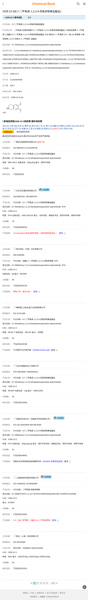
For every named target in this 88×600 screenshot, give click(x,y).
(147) (57, 129)
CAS (32, 593)
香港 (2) (47, 129)
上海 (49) (13, 126)
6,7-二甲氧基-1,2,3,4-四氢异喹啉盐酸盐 (48, 30)
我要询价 (8, 132)
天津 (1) (21, 126)
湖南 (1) (63, 126)
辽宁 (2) (18, 129)
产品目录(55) (18, 174)
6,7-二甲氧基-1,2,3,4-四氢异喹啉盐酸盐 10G (30, 34)
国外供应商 (36, 121)
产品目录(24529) (20, 344)
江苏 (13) (33, 129)
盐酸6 (8, 34)
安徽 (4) (25, 129)
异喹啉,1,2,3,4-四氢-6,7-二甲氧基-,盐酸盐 (19, 39)
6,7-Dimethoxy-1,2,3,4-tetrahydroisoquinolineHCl (49, 68)
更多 (29, 17)
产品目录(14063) (20, 402)
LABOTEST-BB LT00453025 (40, 59)
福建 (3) (56, 126)
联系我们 (33, 597)
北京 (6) (5, 126)
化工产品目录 (52, 593)
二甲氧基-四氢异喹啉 (23, 30)
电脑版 (42, 597)
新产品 (62, 593)
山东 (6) (78, 126)
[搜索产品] (78, 3)
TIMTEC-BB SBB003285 (47, 63)
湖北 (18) (71, 126)
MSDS (25, 593)
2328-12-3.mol (17, 97)
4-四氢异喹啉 (70, 30)
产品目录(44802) (20, 455)
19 (53, 583)
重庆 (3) (28, 126)
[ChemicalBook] (43, 3)
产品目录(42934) (20, 514)
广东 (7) (42, 126)
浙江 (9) (49, 126)
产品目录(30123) (20, 286)
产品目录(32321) (20, 568)
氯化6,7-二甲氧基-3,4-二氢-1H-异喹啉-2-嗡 (66, 34)
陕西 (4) (40, 129)
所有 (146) (68, 129)
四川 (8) (35, 126)
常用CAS (40, 593)
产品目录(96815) (20, 227)
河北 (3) (11, 129)
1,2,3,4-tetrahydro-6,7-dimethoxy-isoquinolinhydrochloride (38, 51)
